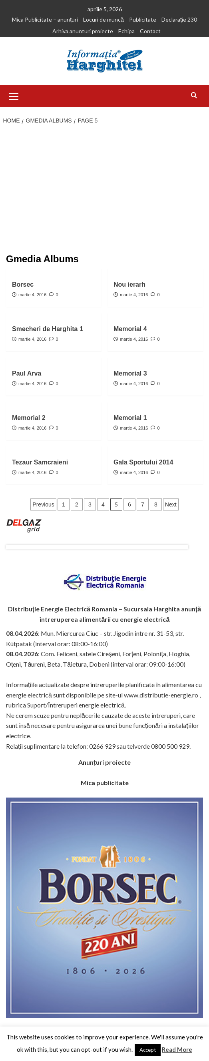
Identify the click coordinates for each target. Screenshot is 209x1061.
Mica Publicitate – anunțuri (45, 19)
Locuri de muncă (103, 19)
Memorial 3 (130, 373)
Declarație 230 (179, 19)
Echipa (126, 31)
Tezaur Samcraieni (40, 462)
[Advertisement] (104, 190)
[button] (14, 95)
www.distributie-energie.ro (161, 695)
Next (171, 504)
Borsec (23, 284)
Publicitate (142, 19)
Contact (150, 31)
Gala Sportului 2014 (143, 462)
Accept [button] (147, 1050)
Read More (177, 1049)
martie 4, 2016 (32, 294)
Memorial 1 (130, 417)
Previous (43, 504)
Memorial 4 (130, 329)
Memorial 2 (29, 417)
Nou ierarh (129, 284)
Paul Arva (26, 373)
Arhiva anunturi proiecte (82, 31)
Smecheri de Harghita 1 (47, 329)
